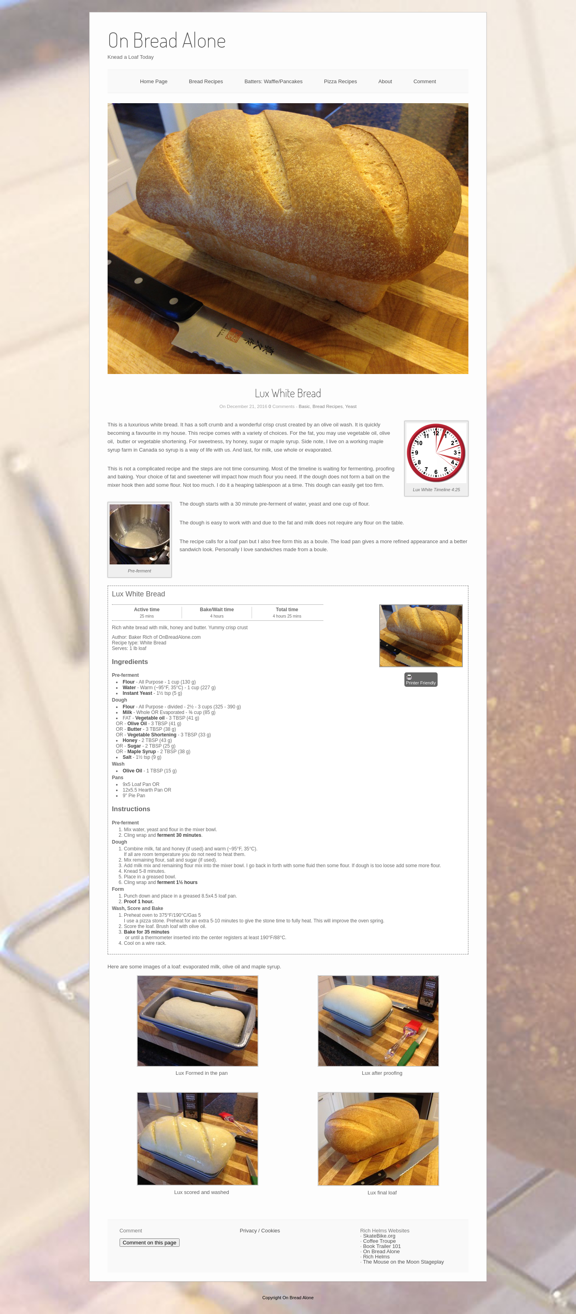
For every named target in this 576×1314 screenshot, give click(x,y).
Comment (425, 81)
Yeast (350, 406)
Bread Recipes (206, 81)
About (385, 81)
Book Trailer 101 (382, 1246)
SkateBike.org (379, 1236)
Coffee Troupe (379, 1241)
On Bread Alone (381, 1251)
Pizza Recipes (340, 81)
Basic (304, 406)
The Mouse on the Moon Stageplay (403, 1262)
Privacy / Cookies (260, 1231)
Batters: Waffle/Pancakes (273, 81)
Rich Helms (376, 1257)
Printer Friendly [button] (421, 679)
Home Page (154, 81)
